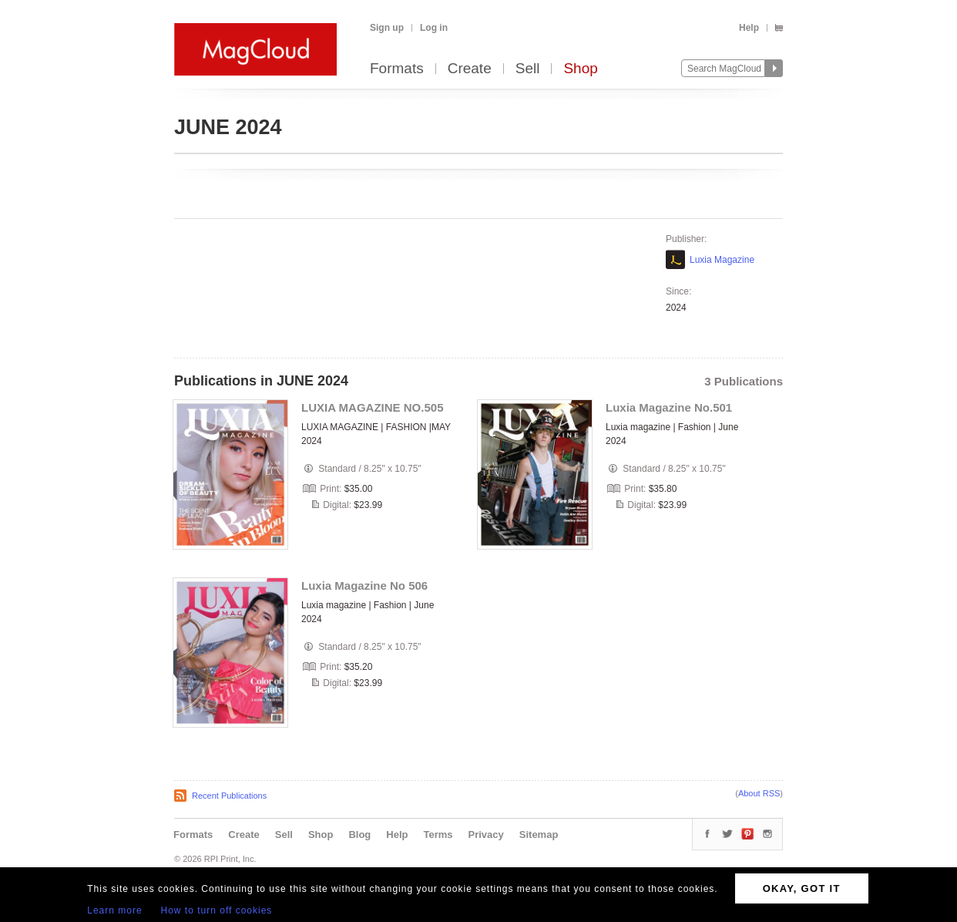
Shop (580, 69)
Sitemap (539, 834)
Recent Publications (229, 795)
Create (470, 69)
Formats (397, 69)
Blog (359, 834)
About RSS (759, 793)
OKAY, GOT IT (802, 888)
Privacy (486, 834)
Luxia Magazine (722, 259)
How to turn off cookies (217, 910)
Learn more (114, 910)
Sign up (387, 27)
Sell (527, 69)
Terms (437, 834)
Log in (434, 27)
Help (749, 27)
